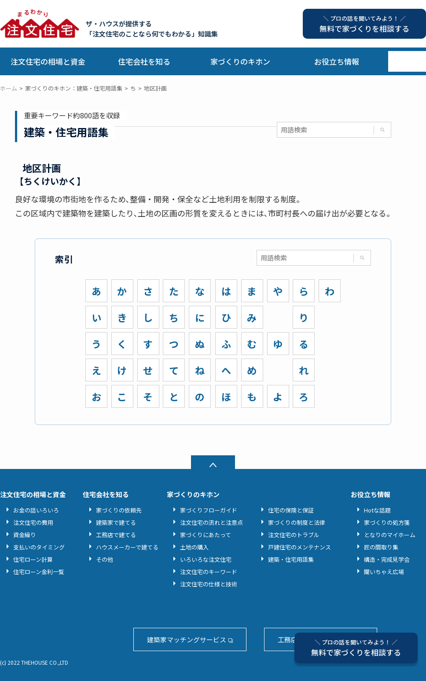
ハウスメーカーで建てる (127, 547)
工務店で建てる (116, 535)
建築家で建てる (116, 522)
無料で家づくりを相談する (356, 648)
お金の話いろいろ (36, 510)
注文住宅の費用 (33, 522)
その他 (104, 559)
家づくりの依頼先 (119, 510)
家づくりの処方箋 (387, 522)
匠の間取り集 (381, 547)
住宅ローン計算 (33, 559)
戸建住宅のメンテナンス (299, 547)
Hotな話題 (377, 510)
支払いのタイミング (39, 547)
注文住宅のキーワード (208, 572)
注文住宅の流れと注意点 (211, 522)
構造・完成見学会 (387, 559)
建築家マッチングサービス (186, 639)
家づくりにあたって (205, 535)
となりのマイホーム (389, 535)
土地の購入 (194, 547)
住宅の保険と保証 (291, 510)
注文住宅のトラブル (294, 535)
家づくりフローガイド (208, 510)
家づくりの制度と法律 (296, 522)
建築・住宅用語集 (291, 559)
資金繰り (24, 535)
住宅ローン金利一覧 (38, 572)
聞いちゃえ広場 (384, 572)
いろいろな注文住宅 (205, 559)
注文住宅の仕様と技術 (208, 584)
